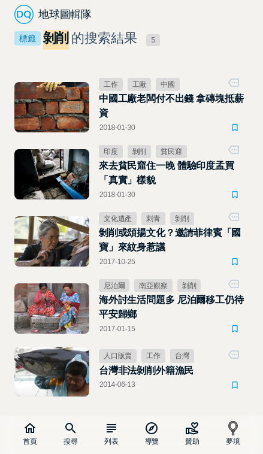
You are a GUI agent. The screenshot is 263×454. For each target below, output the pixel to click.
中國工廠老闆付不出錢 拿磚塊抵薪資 (171, 105)
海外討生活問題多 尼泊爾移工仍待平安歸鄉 (171, 307)
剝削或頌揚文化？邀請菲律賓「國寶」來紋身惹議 (170, 240)
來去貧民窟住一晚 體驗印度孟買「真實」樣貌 (166, 173)
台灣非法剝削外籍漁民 (146, 370)
